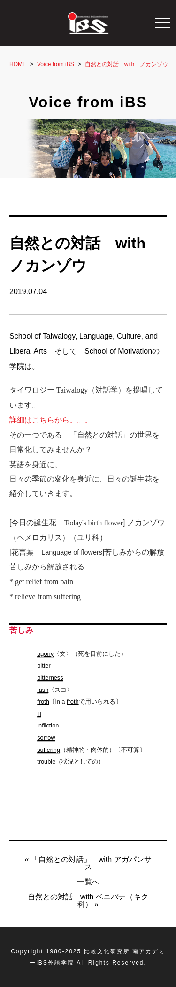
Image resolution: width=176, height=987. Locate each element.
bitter (43, 665)
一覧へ (88, 882)
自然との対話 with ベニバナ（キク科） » (88, 900)
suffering (48, 749)
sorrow (46, 737)
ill (39, 713)
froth (43, 701)
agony (45, 653)
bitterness (50, 677)
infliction (48, 725)
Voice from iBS (55, 64)
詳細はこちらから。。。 (50, 420)
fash (42, 689)
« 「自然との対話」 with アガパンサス (87, 863)
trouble (46, 761)
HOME (17, 64)
